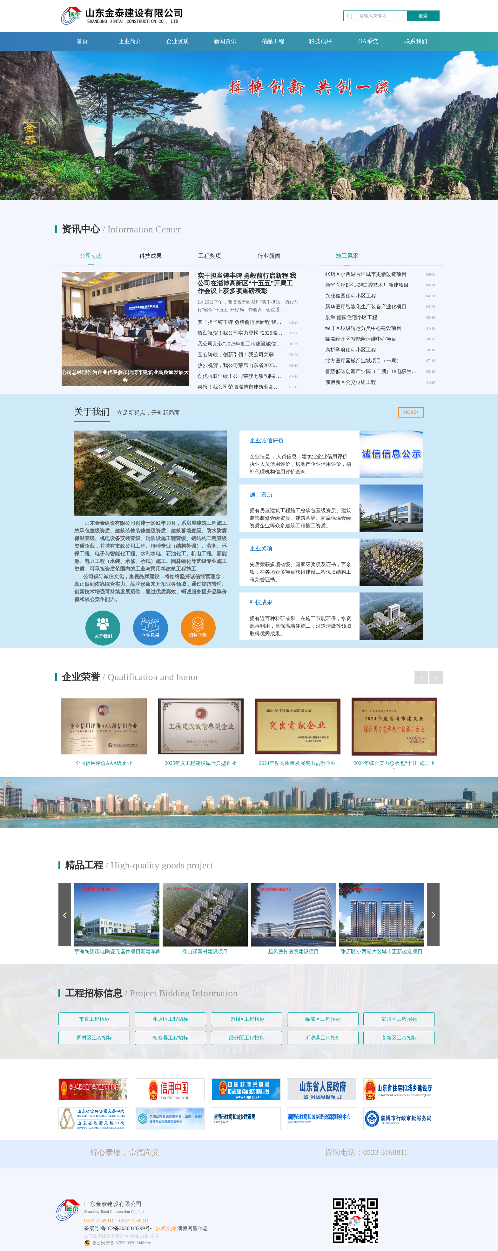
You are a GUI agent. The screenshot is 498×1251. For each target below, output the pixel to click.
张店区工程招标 (170, 1019)
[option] (116, 919)
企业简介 (129, 41)
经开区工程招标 (247, 1037)
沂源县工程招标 (323, 1037)
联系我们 (415, 41)
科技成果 (320, 41)
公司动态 (91, 256)
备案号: (92, 1228)
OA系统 (368, 41)
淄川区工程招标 (399, 1019)
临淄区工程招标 (323, 1019)
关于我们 (92, 412)
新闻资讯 (225, 41)
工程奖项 (209, 256)
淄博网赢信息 (192, 1228)
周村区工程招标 (94, 1037)
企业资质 (177, 41)
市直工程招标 (94, 1019)
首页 (82, 41)
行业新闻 (269, 256)
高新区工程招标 (399, 1037)
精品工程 (272, 41)
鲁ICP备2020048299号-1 (127, 1228)
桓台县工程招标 (170, 1037)
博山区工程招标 (247, 1019)
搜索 (423, 15)
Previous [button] (64, 914)
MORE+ (411, 412)
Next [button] (433, 914)
